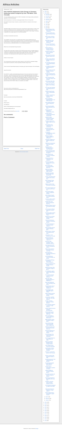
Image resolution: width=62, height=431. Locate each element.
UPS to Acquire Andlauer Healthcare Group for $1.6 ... (50, 210)
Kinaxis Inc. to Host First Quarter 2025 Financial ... (50, 352)
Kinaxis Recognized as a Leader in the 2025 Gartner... (50, 331)
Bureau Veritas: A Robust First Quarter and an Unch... (50, 232)
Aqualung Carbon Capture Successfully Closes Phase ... (50, 213)
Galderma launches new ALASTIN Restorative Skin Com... (49, 327)
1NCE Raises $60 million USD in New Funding (50, 82)
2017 (46, 413)
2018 (46, 412)
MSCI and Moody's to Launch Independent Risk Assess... (49, 316)
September (48, 19)
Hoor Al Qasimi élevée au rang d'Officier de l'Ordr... (50, 339)
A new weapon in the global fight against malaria (49, 290)
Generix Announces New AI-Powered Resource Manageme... (50, 151)
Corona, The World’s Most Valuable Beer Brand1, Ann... (50, 177)
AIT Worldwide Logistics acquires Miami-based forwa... (50, 272)
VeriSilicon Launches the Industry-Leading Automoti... (50, 96)
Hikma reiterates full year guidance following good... (50, 228)
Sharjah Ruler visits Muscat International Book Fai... (49, 202)
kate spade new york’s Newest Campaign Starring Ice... (49, 41)
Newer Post (6, 148)
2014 (46, 418)
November (48, 16)
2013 (46, 420)
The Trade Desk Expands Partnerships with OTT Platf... (50, 88)
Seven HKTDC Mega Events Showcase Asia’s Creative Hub (49, 324)
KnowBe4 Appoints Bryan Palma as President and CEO (50, 74)
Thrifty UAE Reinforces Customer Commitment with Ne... (50, 221)
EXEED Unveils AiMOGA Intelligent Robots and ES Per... (50, 59)
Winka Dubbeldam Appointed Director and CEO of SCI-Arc (50, 99)
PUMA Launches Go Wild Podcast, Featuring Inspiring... (50, 71)
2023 (46, 403)
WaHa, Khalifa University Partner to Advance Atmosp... (50, 294)
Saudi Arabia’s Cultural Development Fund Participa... (49, 349)
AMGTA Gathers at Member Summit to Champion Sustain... (49, 48)
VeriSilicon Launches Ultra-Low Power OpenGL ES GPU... (49, 382)
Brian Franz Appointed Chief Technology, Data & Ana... (50, 283)
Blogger (37, 428)
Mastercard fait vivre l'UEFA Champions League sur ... (49, 238)
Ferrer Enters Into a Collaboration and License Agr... (49, 125)
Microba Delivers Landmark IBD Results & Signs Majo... (50, 114)
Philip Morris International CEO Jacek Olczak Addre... (50, 144)
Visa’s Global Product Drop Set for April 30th (50, 346)
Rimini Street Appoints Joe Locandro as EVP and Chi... (50, 188)
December (48, 14)
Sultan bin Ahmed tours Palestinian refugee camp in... (49, 390)
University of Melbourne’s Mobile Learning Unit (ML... (50, 140)
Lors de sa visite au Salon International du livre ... (50, 199)
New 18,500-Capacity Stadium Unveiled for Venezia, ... (49, 192)
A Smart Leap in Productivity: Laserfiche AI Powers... (50, 367)
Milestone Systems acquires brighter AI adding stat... (49, 136)
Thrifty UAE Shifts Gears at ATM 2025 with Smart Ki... (50, 33)
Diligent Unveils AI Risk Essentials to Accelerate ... (50, 185)
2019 (46, 410)
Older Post (37, 148)
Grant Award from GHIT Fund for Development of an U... (50, 246)
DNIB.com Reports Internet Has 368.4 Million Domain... (49, 170)
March (47, 396)
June (47, 24)
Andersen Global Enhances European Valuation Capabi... (49, 118)
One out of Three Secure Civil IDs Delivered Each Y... (50, 45)
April (46, 27)
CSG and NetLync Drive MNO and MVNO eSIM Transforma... (50, 30)
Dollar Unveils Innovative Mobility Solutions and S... (50, 56)
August (47, 21)
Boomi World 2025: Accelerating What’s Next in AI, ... (49, 166)
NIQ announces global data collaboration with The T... (50, 107)
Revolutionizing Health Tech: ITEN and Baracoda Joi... (49, 364)
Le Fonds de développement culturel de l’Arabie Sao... (50, 133)
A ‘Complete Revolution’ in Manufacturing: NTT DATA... (50, 67)
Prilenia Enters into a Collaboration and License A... (49, 159)
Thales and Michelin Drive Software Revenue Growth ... (50, 264)
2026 (46, 11)
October (47, 17)
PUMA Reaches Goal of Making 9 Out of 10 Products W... (49, 287)
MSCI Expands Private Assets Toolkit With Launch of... (49, 181)
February (47, 398)
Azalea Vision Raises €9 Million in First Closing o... (49, 84)
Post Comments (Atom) (24, 151)
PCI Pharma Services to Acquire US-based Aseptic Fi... (49, 224)
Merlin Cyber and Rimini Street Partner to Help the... (49, 37)
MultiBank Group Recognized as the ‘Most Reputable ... (49, 148)
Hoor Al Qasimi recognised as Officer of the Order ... (50, 386)
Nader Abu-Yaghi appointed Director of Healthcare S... (49, 279)
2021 (46, 407)
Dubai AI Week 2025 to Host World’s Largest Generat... (49, 393)
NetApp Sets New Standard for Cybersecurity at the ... (50, 110)
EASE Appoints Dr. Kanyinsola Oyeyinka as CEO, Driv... (50, 253)
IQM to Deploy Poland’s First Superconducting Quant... (49, 196)
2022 (46, 405)
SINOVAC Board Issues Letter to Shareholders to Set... (50, 92)
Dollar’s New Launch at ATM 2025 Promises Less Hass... (49, 249)
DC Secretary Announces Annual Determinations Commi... (50, 63)
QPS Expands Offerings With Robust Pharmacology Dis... (49, 261)
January (47, 400)
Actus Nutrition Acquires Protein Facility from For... (49, 103)
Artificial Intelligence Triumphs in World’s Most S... (49, 371)
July (46, 22)
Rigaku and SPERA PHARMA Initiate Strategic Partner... (49, 342)
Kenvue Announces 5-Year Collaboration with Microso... (50, 360)
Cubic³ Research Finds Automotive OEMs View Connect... (50, 78)
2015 (46, 417)
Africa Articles (11, 4)
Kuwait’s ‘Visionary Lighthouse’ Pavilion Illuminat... (49, 301)
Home (22, 148)
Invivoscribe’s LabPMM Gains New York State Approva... (49, 298)
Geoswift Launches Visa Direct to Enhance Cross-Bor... (49, 52)
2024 (46, 402)
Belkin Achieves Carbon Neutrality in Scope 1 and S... (49, 320)
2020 (46, 408)
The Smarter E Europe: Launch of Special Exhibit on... (49, 275)
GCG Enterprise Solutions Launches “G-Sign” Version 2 (50, 305)
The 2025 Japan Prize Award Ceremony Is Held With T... (49, 335)
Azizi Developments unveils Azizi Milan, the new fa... (50, 257)
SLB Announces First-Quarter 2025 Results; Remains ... (50, 162)
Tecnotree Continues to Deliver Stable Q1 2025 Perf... (50, 122)
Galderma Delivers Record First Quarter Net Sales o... (50, 206)
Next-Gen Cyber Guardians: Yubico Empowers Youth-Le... (50, 242)
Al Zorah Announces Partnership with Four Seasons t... (49, 129)
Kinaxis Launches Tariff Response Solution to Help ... (49, 356)
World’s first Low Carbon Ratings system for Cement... (50, 217)
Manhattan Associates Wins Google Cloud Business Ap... (49, 174)
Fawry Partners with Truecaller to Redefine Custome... (50, 155)
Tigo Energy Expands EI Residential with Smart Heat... (50, 378)
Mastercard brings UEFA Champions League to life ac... (50, 268)
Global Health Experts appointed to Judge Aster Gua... (49, 313)
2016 (46, 415)
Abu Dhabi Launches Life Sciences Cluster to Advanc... (50, 375)
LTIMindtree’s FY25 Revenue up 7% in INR (50, 236)
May (46, 26)
